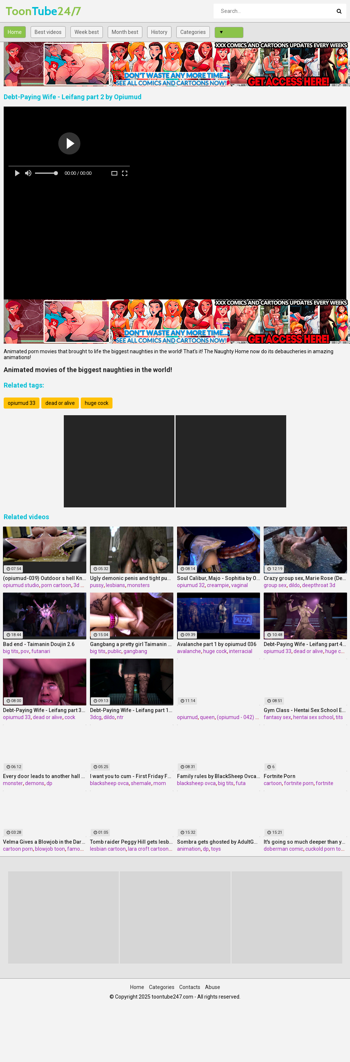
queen (207, 717)
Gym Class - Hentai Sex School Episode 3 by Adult (305, 710)
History (159, 32)
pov (25, 651)
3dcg (95, 717)
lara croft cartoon (148, 849)
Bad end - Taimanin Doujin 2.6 (38, 644)
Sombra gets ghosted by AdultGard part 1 (218, 842)
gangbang (135, 651)
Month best (125, 32)
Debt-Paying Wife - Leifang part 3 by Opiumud (44, 710)
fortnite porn (298, 783)
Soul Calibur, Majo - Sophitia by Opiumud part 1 (218, 578)
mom (159, 783)
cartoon (273, 783)
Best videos (48, 32)
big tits (10, 651)
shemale (141, 783)
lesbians (115, 585)
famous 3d (80, 849)
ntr (120, 717)
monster (13, 783)
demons (34, 783)
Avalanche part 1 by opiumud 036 (216, 644)
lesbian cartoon (108, 849)
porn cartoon (56, 585)
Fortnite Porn (279, 776)
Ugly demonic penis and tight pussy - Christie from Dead (131, 578)
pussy (97, 585)
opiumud (187, 717)
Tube (25, 11)
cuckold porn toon (326, 849)
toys (216, 849)
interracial (240, 651)
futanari (40, 651)
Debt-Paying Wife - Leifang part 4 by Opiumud (305, 644)
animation (189, 849)
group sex (275, 585)
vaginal (239, 585)
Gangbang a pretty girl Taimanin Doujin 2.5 (131, 644)
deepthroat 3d (318, 585)
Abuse (212, 987)
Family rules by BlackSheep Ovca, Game (218, 776)
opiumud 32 (191, 585)
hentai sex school (313, 717)
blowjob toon (50, 849)
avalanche (189, 651)
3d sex (81, 585)
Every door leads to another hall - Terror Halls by (44, 776)
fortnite (324, 783)
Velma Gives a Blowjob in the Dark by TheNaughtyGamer (44, 842)
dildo (294, 585)
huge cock (96, 403)
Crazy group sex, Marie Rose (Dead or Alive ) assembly (305, 578)
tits (339, 717)
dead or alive (60, 403)
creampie (218, 585)
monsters (138, 585)
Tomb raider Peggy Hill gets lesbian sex (131, 842)
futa (241, 783)
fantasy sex (277, 717)
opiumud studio (21, 585)
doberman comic (283, 849)
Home (15, 32)
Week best (86, 32)
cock (70, 717)
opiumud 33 (21, 403)
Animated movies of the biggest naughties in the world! (88, 370)
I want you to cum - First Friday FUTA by (131, 776)
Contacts (189, 987)
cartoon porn (18, 849)
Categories (193, 32)
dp (49, 783)
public (114, 651)
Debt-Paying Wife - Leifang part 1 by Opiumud (131, 710)
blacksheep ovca (109, 783)
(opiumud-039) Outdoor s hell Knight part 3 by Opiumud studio (44, 578)
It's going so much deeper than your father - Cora (305, 842)
